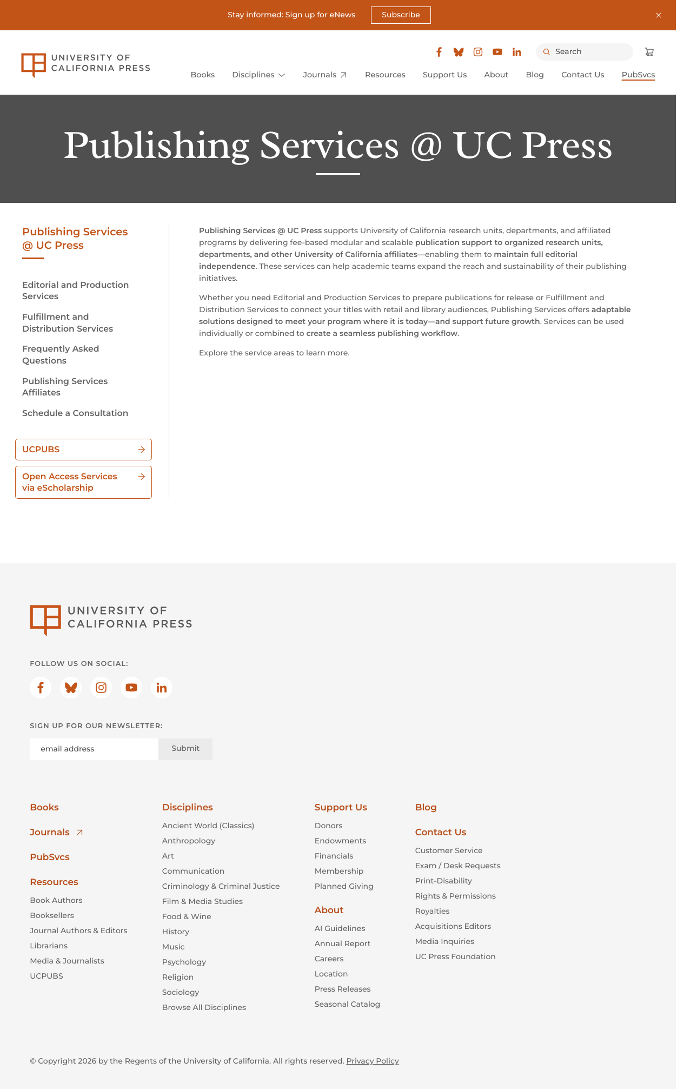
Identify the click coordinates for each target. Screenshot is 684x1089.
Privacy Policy (372, 1061)
